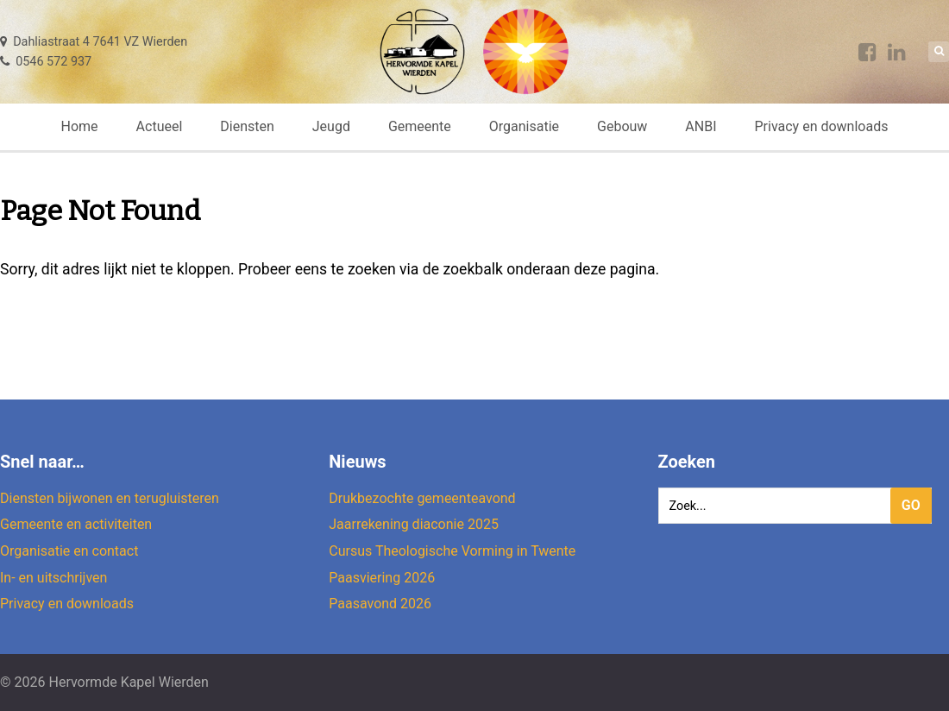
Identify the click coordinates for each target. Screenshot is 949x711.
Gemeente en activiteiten (76, 524)
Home (79, 126)
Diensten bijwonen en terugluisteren (109, 498)
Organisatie (524, 126)
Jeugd (331, 126)
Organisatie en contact (69, 551)
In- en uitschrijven (53, 577)
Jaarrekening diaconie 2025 (414, 524)
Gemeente (419, 126)
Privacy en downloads (821, 126)
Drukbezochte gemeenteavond (422, 498)
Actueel (159, 126)
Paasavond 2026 (380, 603)
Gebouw (622, 126)
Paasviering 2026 (382, 577)
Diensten (247, 126)
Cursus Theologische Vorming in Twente (452, 551)
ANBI (700, 126)
